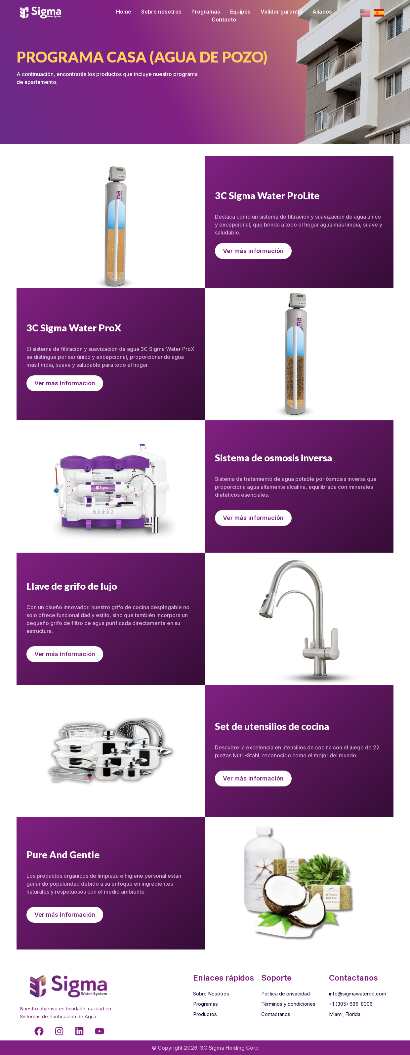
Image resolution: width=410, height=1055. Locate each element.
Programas (205, 11)
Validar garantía (282, 11)
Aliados (322, 11)
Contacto (224, 19)
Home (123, 11)
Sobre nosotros (161, 11)
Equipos (240, 11)
